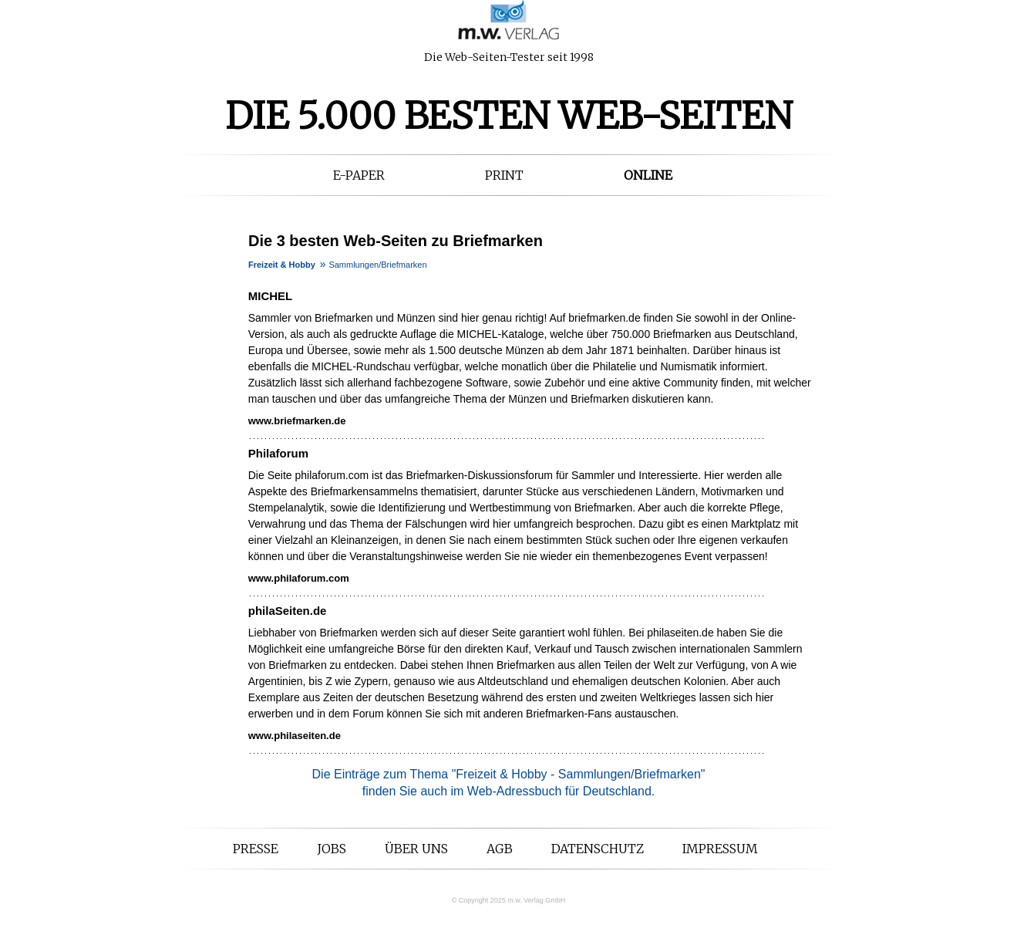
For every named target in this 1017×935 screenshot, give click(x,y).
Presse (255, 848)
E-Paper (359, 175)
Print (504, 175)
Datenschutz (597, 848)
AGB (500, 848)
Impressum (720, 848)
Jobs (331, 848)
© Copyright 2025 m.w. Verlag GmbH (509, 900)
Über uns (416, 848)
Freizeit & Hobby (281, 264)
